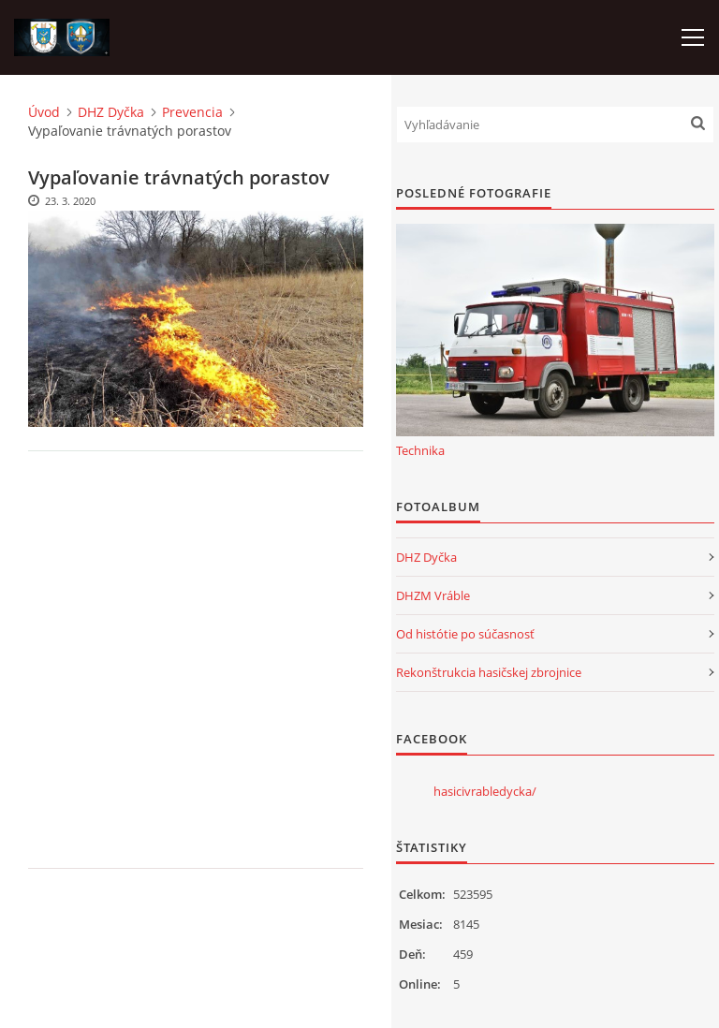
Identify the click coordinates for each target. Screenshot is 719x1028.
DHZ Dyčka (111, 112)
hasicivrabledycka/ (484, 791)
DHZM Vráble (433, 595)
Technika (420, 450)
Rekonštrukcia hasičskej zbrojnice (488, 672)
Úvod (44, 112)
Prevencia (192, 112)
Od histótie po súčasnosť (465, 633)
